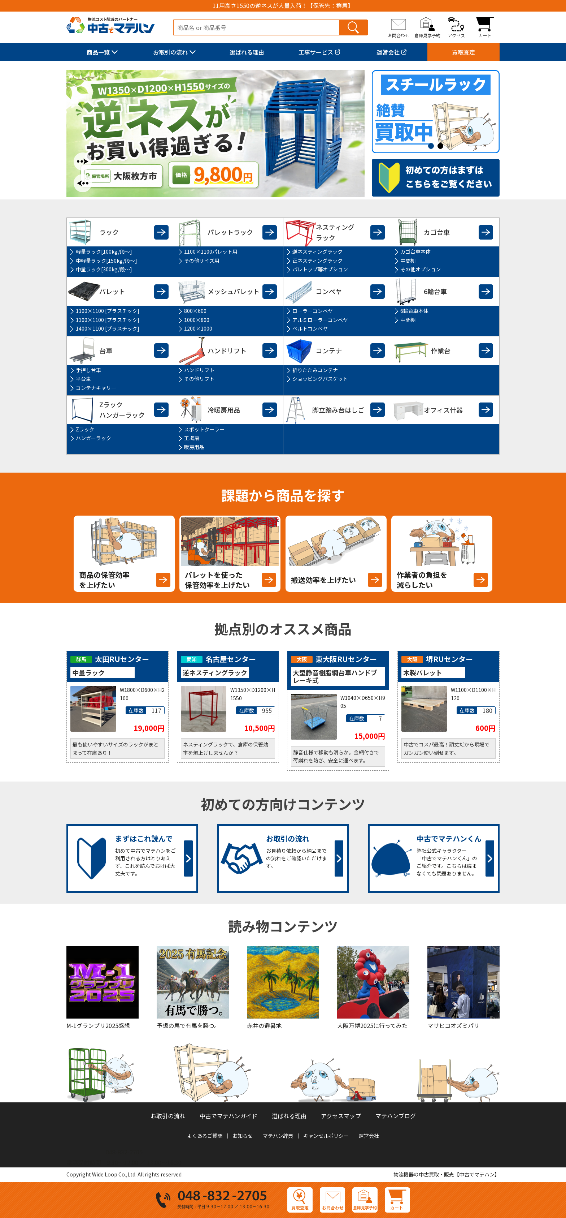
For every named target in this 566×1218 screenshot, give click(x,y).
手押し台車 (88, 370)
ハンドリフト (227, 350)
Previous (83, 183)
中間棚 (407, 260)
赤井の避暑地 (264, 1025)
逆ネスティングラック (317, 251)
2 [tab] (442, 146)
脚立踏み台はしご (338, 409)
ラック (109, 232)
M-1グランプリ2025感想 (98, 1025)
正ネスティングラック (317, 260)
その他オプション (420, 269)
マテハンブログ (395, 1115)
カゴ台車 (437, 232)
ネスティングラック (335, 232)
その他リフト (199, 378)
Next (83, 161)
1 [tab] (433, 146)
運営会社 (388, 52)
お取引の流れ (170, 52)
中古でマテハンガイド (228, 1115)
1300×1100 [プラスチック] (107, 319)
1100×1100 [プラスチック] (107, 310)
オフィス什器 (443, 409)
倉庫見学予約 (427, 35)
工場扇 (191, 438)
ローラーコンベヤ (312, 310)
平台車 (83, 378)
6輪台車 (435, 291)
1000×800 (196, 319)
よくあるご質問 (204, 1135)
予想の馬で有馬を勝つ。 (188, 1025)
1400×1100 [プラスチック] (107, 328)
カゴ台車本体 (415, 251)
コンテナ (329, 350)
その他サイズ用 (201, 260)
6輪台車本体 (414, 310)
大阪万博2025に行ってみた (372, 1025)
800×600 (195, 310)
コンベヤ (329, 291)
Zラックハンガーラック (122, 409)
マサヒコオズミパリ (453, 1025)
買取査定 (463, 52)
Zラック (85, 429)
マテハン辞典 (278, 1135)
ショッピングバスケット (320, 378)
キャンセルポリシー (326, 1135)
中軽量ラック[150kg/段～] (106, 260)
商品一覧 (98, 52)
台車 (105, 350)
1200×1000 (198, 328)
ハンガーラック (93, 438)
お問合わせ (398, 35)
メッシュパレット (234, 291)
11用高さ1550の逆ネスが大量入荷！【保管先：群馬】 (283, 5)
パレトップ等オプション (320, 269)
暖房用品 (194, 447)
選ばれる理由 (247, 52)
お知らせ (242, 1135)
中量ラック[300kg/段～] (104, 269)
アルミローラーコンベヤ (320, 319)
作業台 (440, 350)
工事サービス (316, 52)
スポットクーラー (204, 429)
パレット (112, 291)
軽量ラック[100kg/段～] (104, 251)
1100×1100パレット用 (211, 251)
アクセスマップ (341, 1115)
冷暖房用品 (224, 409)
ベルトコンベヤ (310, 328)
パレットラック (230, 232)
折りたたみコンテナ (315, 370)
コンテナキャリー (96, 387)
